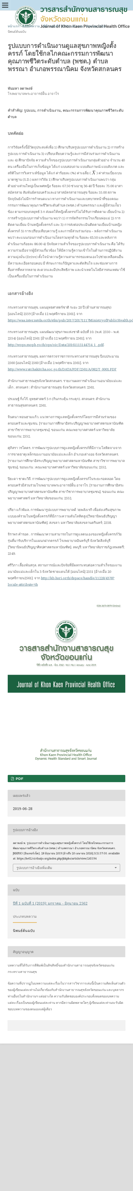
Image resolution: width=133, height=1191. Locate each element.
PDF (19, 778)
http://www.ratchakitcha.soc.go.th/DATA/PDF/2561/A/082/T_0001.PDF (62, 369)
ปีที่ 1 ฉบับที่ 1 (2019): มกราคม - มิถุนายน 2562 (74, 26)
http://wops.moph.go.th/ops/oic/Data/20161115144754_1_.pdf (56, 344)
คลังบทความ (31, 26)
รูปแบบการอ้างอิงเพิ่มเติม (34, 868)
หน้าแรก (13, 26)
